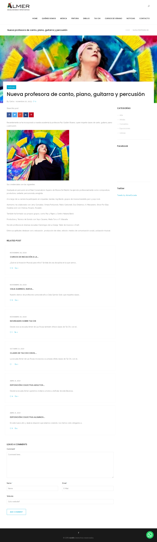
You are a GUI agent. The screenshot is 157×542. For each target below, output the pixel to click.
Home (34, 18)
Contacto (144, 18)
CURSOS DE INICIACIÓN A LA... (24, 256)
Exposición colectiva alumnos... (27, 417)
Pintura (75, 18)
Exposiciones (125, 128)
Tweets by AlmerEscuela (127, 195)
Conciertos (124, 124)
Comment (11, 449)
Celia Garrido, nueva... (22, 289)
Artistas (122, 120)
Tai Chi (97, 18)
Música (63, 18)
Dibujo (86, 18)
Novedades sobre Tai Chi (23, 321)
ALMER (71, 538)
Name (10, 483)
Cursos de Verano (113, 18)
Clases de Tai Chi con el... (23, 353)
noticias (11, 87)
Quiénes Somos (49, 18)
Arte (121, 115)
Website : (10, 496)
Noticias (131, 18)
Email (64, 483)
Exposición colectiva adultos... (27, 385)
